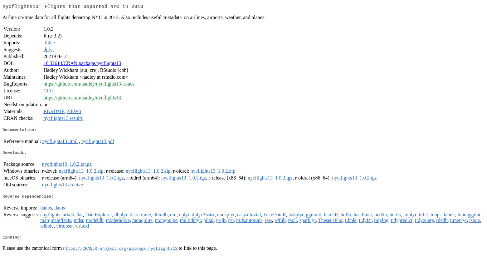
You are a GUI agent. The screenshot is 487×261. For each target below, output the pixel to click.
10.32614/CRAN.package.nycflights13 (82, 64)
